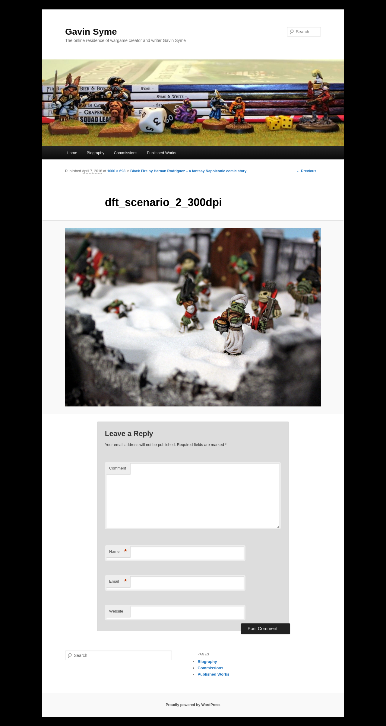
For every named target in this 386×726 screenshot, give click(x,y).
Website (116, 611)
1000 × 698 (116, 171)
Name (118, 551)
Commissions (125, 153)
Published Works (161, 153)
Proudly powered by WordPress (193, 705)
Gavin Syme (91, 32)
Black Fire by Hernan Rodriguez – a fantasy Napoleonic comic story (188, 171)
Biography (95, 153)
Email (118, 581)
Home (72, 153)
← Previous (306, 171)
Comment (117, 468)
